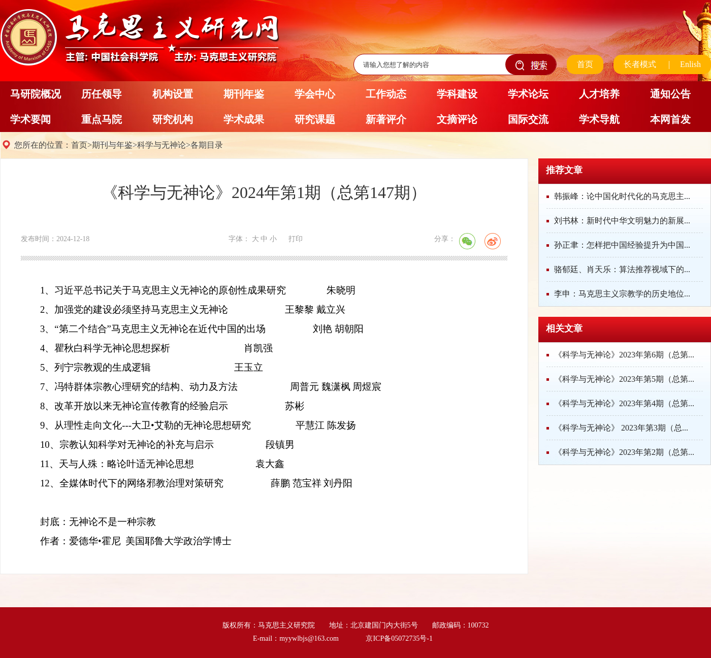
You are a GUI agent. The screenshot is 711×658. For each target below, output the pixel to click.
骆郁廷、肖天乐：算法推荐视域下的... (622, 269)
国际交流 (528, 119)
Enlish (690, 64)
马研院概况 (35, 94)
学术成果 (243, 119)
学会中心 (315, 94)
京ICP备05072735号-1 (399, 638)
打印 (295, 239)
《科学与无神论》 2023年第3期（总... (621, 427)
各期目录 (206, 145)
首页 (585, 64)
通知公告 (670, 94)
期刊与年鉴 (112, 145)
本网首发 (670, 119)
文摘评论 (457, 119)
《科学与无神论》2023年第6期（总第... (624, 354)
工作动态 (386, 94)
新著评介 (386, 119)
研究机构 (172, 119)
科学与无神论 (161, 145)
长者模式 (640, 64)
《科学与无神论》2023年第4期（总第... (624, 403)
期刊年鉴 (243, 94)
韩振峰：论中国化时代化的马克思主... (622, 196)
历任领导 (101, 94)
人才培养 (599, 94)
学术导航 (599, 119)
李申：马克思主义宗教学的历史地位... (622, 293)
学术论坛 (528, 94)
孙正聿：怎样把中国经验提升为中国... (622, 245)
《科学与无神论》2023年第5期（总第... (624, 379)
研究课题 (315, 119)
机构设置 (172, 94)
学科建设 (457, 94)
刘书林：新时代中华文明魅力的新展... (622, 220)
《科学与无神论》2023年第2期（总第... (624, 452)
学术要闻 (30, 119)
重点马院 (101, 119)
